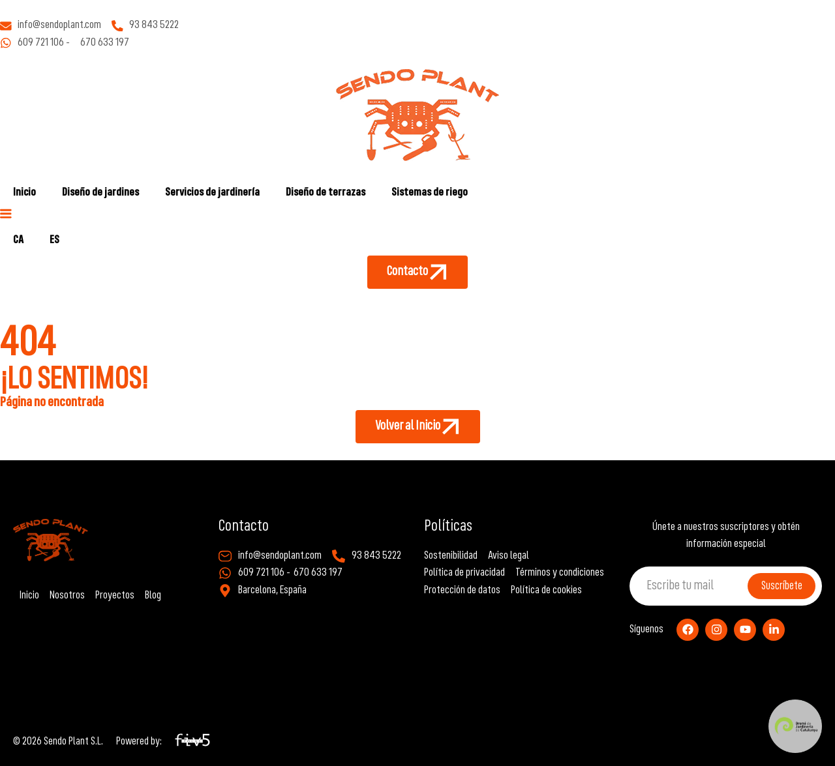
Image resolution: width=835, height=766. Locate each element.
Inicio (24, 192)
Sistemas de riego (429, 192)
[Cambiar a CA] (18, 241)
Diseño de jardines (100, 192)
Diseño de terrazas (325, 192)
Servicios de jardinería (212, 192)
